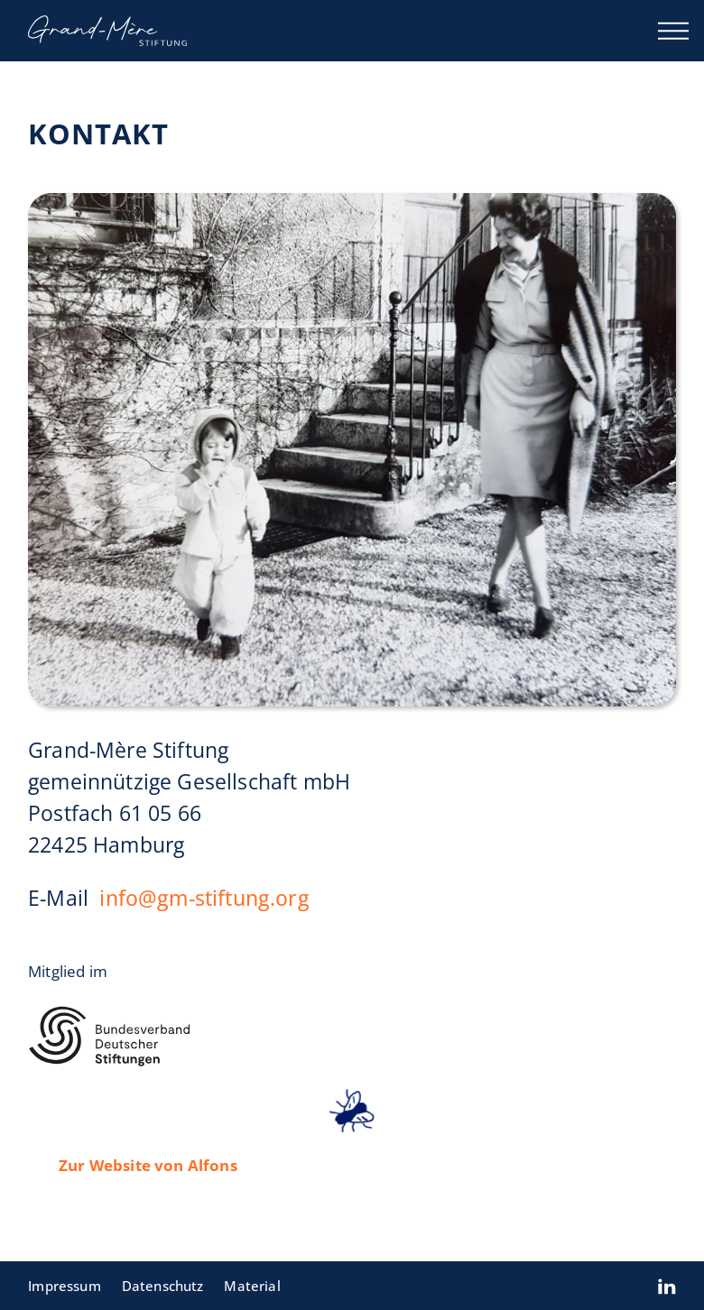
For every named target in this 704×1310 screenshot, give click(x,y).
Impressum (64, 1286)
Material (252, 1286)
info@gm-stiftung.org (205, 897)
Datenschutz (163, 1286)
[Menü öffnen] (673, 30)
